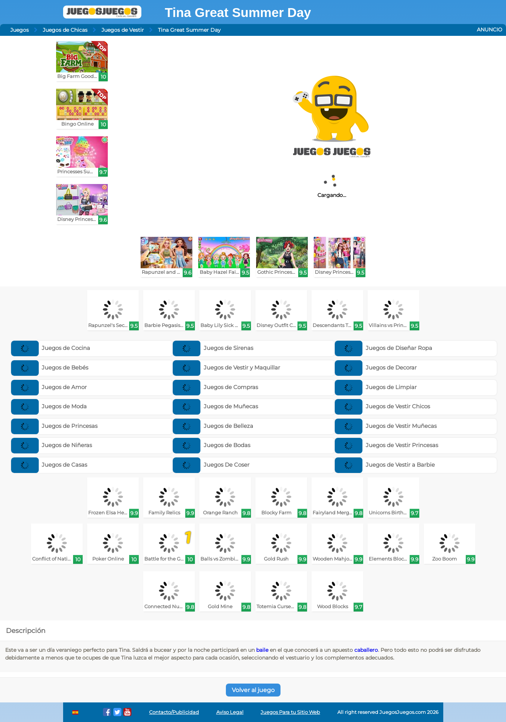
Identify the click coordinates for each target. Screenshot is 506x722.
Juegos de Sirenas (213, 347)
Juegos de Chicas (65, 30)
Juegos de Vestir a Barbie (385, 464)
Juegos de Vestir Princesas (386, 445)
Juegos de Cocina (50, 347)
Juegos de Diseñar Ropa (383, 347)
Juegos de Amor (49, 387)
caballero (366, 650)
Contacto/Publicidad (174, 712)
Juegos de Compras (215, 387)
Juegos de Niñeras (51, 445)
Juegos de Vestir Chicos (382, 406)
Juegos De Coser (211, 464)
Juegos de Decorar (376, 367)
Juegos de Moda (49, 406)
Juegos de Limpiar (376, 387)
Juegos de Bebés (50, 367)
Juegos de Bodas (211, 445)
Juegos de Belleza (213, 425)
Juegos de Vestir (122, 30)
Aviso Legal (230, 712)
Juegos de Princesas (54, 425)
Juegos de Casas (49, 464)
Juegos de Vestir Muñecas (386, 425)
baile (262, 650)
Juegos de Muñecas (215, 406)
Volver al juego (253, 690)
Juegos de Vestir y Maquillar (226, 367)
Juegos (19, 30)
